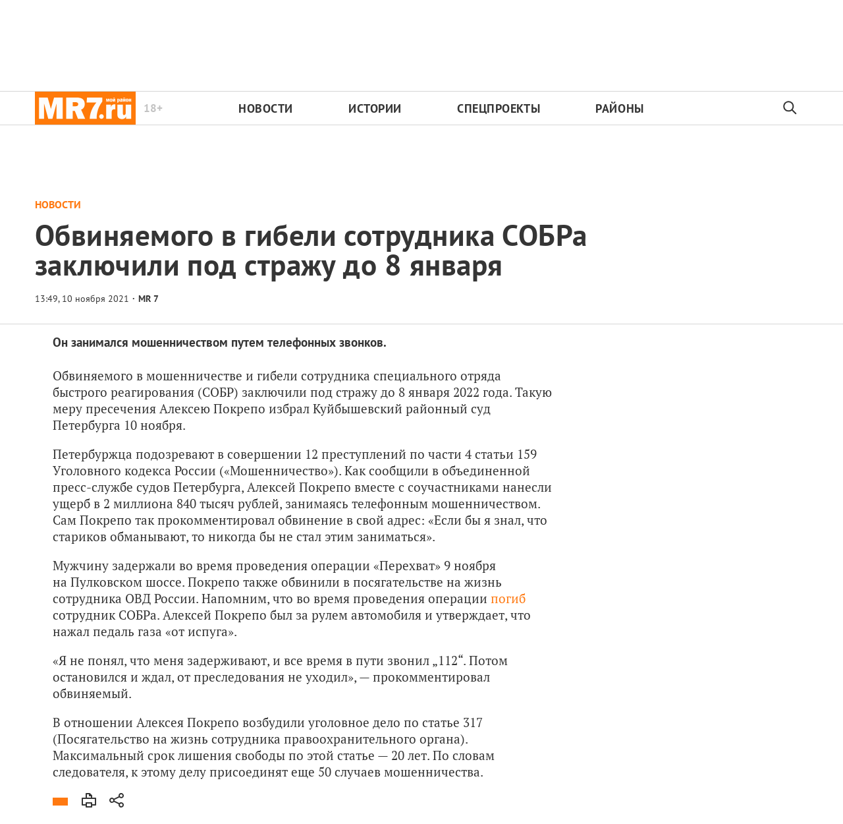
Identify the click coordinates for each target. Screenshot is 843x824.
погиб (508, 598)
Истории (375, 108)
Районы (619, 108)
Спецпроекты (498, 108)
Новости (265, 108)
